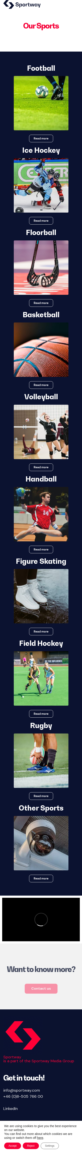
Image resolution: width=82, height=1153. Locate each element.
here (40, 1138)
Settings (49, 1145)
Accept (13, 1145)
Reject (31, 1145)
